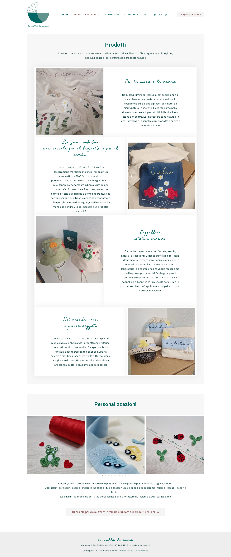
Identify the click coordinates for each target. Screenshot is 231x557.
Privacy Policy (126, 550)
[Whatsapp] (166, 15)
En (138, 14)
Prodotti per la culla (85, 14)
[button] (190, 14)
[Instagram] (155, 15)
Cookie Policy (141, 550)
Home (65, 14)
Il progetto (109, 14)
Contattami (126, 14)
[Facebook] (160, 15)
